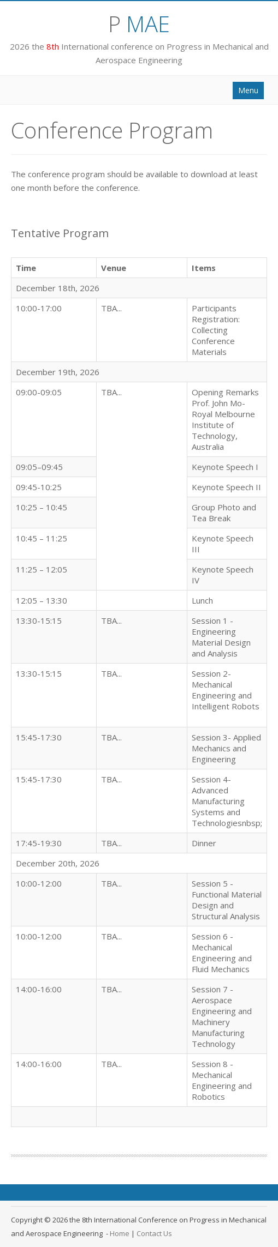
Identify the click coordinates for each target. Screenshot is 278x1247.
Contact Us (154, 1233)
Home (119, 1233)
